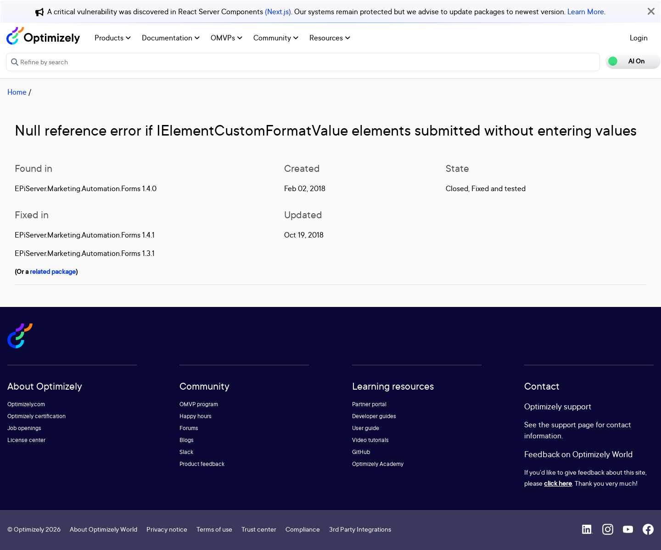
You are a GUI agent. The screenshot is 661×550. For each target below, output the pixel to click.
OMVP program (198, 404)
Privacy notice (166, 529)
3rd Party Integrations (360, 529)
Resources (329, 38)
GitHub (361, 452)
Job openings (24, 428)
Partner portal (369, 404)
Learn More (585, 11)
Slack (186, 452)
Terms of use (214, 529)
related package (53, 271)
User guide (365, 428)
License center (26, 440)
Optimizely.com (26, 404)
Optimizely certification (36, 416)
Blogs (186, 440)
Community (275, 38)
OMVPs (226, 38)
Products (113, 38)
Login (639, 38)
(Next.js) (278, 11)
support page (572, 425)
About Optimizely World (103, 529)
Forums (188, 428)
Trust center (258, 529)
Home (17, 92)
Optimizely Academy (377, 464)
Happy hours (195, 416)
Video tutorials (370, 440)
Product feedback (201, 464)
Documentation (171, 38)
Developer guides (374, 416)
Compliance (303, 529)
